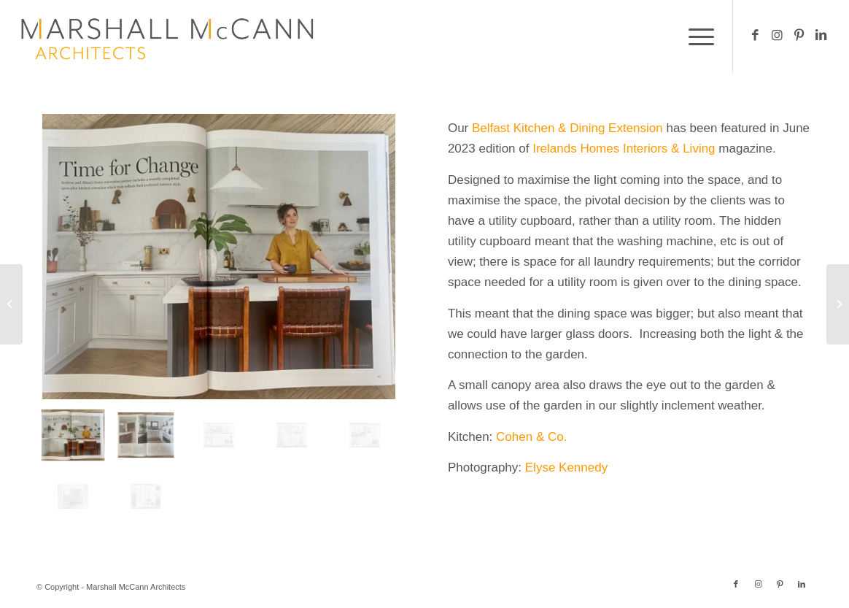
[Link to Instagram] (777, 36)
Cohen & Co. (531, 437)
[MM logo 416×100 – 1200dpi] (167, 36)
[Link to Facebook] (756, 36)
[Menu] (696, 36)
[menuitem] (696, 36)
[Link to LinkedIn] (821, 36)
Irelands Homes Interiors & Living (623, 148)
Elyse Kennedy (566, 467)
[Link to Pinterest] (799, 36)
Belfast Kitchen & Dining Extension (567, 128)
